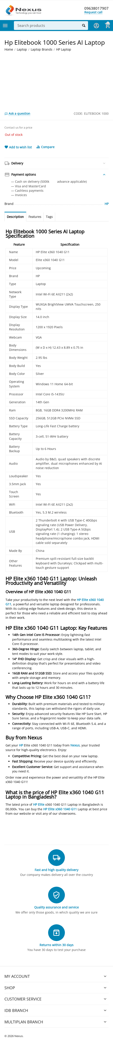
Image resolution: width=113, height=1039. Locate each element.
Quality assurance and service (56, 907)
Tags (49, 217)
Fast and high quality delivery (56, 870)
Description (15, 217)
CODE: (78, 113)
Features (34, 217)
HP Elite (38, 804)
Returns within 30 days (56, 945)
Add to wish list (18, 147)
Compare (45, 147)
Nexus (75, 745)
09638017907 (96, 8)
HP (21, 745)
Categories (5, 25)
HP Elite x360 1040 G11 (60, 809)
